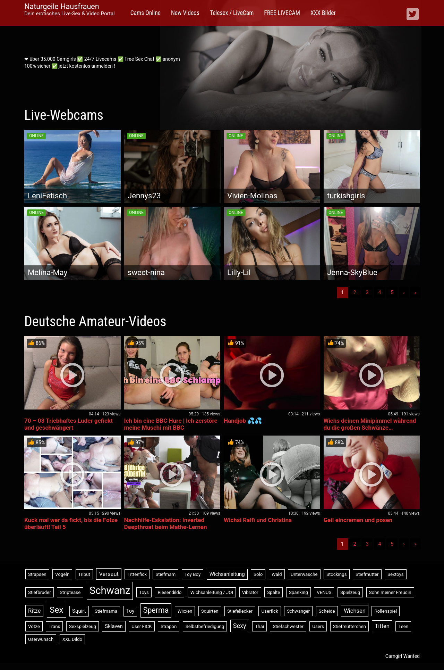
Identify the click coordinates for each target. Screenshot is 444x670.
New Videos (185, 12)
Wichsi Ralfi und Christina (258, 519)
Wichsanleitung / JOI (211, 592)
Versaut (109, 574)
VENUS (324, 592)
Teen (403, 626)
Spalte (273, 592)
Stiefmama (106, 611)
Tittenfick (136, 574)
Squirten (210, 611)
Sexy (239, 625)
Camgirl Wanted (402, 656)
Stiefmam (165, 574)
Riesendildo (169, 592)
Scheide (327, 611)
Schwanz (109, 590)
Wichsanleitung (227, 574)
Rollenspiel (385, 611)
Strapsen (37, 574)
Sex (56, 610)
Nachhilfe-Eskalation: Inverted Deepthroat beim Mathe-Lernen (165, 523)
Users (318, 626)
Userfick (269, 611)
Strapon (169, 626)
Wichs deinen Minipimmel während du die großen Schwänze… (370, 424)
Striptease (70, 592)
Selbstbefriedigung (205, 626)
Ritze (34, 610)
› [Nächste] (403, 292)
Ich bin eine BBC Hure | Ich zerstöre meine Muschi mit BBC (170, 424)
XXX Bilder (323, 12)
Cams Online (145, 12)
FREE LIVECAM (282, 12)
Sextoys (395, 574)
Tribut (84, 574)
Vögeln (62, 574)
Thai (259, 626)
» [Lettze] (415, 292)
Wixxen (185, 611)
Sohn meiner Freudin (390, 592)
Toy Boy (193, 574)
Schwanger (298, 611)
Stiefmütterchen (349, 626)
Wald (277, 574)
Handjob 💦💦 (243, 420)
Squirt (79, 611)
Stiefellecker (240, 611)
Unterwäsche (304, 574)
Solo (258, 574)
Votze (34, 626)
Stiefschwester (288, 626)
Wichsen (355, 610)
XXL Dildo (72, 639)
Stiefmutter (367, 574)
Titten (382, 626)
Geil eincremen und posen (358, 519)
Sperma (156, 610)
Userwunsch (40, 639)
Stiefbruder (39, 592)
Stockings (336, 574)
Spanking (298, 592)
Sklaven (113, 626)
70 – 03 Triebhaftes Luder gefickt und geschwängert (68, 424)
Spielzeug (350, 592)
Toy (130, 611)
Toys (144, 592)
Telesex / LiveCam (232, 12)
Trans (54, 626)
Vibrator (250, 592)
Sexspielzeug (82, 626)
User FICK (141, 626)
